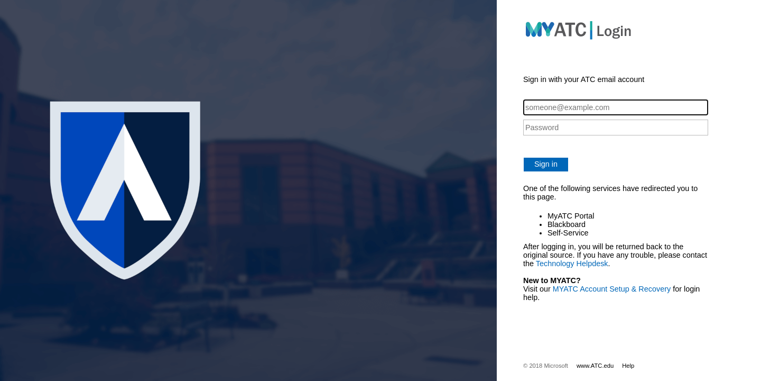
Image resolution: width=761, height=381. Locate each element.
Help (628, 365)
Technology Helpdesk (572, 263)
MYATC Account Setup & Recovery (612, 289)
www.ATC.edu (595, 365)
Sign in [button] (546, 164)
